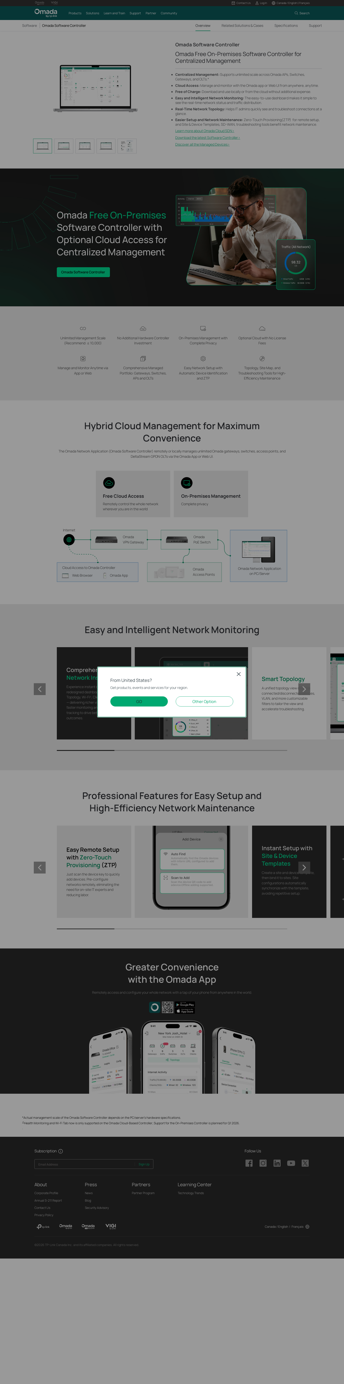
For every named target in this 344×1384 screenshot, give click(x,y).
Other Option (204, 701)
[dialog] (172, 692)
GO (139, 701)
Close (238, 674)
